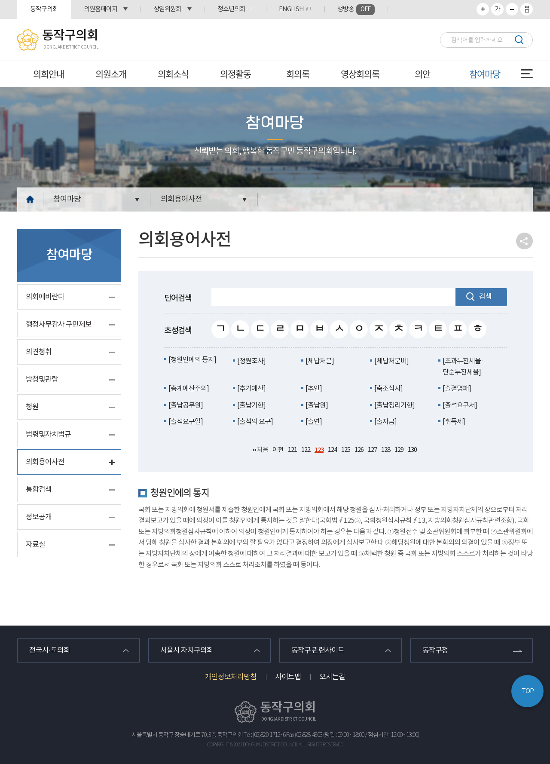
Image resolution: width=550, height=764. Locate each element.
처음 (262, 450)
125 (345, 450)
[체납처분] (320, 361)
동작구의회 (44, 9)
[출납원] (317, 405)
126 (359, 450)
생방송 (356, 9)
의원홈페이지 (100, 9)
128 (385, 450)
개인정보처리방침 (231, 677)
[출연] (314, 422)
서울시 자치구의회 (186, 650)
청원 (32, 407)
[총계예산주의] (188, 389)
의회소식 (173, 73)
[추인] (314, 389)
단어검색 (178, 298)
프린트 (526, 9)
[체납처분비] (391, 361)
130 (412, 450)
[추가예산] (251, 389)
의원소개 (110, 73)
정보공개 (39, 517)
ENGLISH (291, 9)
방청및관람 (42, 379)
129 (398, 450)
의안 (422, 73)
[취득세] (454, 422)
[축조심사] (388, 389)
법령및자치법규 (48, 434)
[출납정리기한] (394, 405)
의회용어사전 (181, 199)
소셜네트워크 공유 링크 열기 (524, 241)
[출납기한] (251, 405)
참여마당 (484, 73)
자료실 (35, 544)
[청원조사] (251, 361)
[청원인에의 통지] (192, 360)
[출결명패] (457, 389)
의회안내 (48, 73)
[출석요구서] (460, 405)
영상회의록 (360, 73)
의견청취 (39, 352)
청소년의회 (231, 9)
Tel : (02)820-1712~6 (264, 735)
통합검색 (39, 489)
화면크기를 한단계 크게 (483, 9)
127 (372, 450)
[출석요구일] (185, 422)
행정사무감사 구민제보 (59, 324)
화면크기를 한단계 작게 (512, 9)
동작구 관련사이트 (317, 650)
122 (305, 450)
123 (319, 450)
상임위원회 (167, 9)
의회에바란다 (45, 297)
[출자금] (385, 422)
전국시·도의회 (49, 650)
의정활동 (235, 73)
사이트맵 (288, 677)
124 (332, 450)
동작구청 (435, 650)
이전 (278, 450)
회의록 (297, 73)
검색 (518, 40)
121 (292, 450)
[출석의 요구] (255, 422)
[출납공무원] (185, 405)
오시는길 (332, 677)
